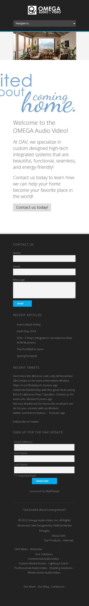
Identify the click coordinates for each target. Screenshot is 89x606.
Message (19, 280)
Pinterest (55, 597)
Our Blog (43, 586)
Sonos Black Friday (29, 324)
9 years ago (50, 385)
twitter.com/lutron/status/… (30, 413)
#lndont (64, 380)
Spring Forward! (27, 356)
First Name (21, 453)
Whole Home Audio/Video (44, 572)
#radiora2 (30, 403)
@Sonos (37, 376)
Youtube (41, 597)
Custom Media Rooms (32, 563)
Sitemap (68, 540)
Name (17, 253)
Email (16, 266)
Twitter (34, 597)
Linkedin (48, 597)
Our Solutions (44, 554)
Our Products (52, 540)
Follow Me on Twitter (26, 421)
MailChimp (52, 491)
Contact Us (58, 586)
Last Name (21, 464)
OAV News (21, 549)
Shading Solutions (61, 568)
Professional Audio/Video (31, 568)
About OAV (58, 536)
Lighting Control (58, 563)
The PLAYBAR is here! (30, 349)
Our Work (30, 586)
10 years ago (57, 413)
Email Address (24, 442)
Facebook (28, 597)
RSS (61, 597)
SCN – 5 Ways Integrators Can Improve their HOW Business (44, 340)
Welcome (36, 549)
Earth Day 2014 (26, 331)
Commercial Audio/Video (43, 559)
